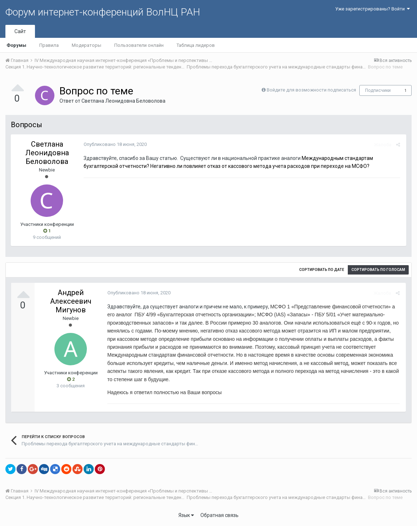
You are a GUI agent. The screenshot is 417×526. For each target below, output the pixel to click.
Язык (186, 515)
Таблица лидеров (196, 45)
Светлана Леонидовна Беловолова (123, 101)
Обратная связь (219, 515)
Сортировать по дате (321, 270)
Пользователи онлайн (139, 45)
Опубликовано (114, 144)
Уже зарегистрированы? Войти (372, 9)
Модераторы (86, 45)
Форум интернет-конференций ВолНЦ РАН (102, 12)
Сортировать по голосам (378, 270)
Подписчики (378, 90)
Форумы (16, 45)
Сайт (20, 31)
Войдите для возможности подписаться (311, 90)
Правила (49, 45)
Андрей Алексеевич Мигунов (71, 301)
